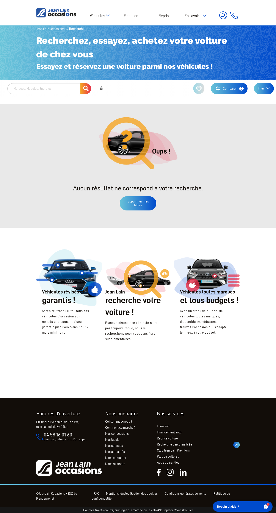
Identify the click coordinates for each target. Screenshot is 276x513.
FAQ (96, 493)
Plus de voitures (168, 456)
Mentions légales (118, 493)
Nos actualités (115, 451)
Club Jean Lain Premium (173, 450)
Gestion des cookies (144, 493)
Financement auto (169, 432)
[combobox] (43, 88)
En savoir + (193, 16)
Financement (134, 16)
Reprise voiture (167, 438)
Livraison (163, 426)
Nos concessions (117, 433)
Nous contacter (115, 458)
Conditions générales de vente (186, 493)
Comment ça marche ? (120, 427)
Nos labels (112, 439)
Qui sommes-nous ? (118, 421)
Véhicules (97, 16)
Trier (261, 88)
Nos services (114, 445)
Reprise (164, 16)
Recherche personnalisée (174, 444)
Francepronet (45, 498)
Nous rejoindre (115, 464)
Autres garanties (168, 462)
